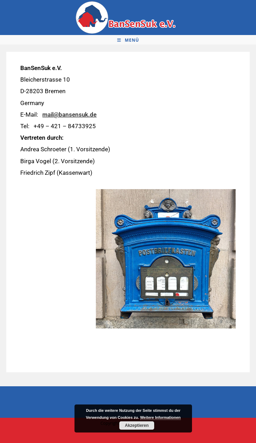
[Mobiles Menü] (128, 40)
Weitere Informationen (160, 417)
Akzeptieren (137, 425)
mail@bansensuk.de (69, 114)
